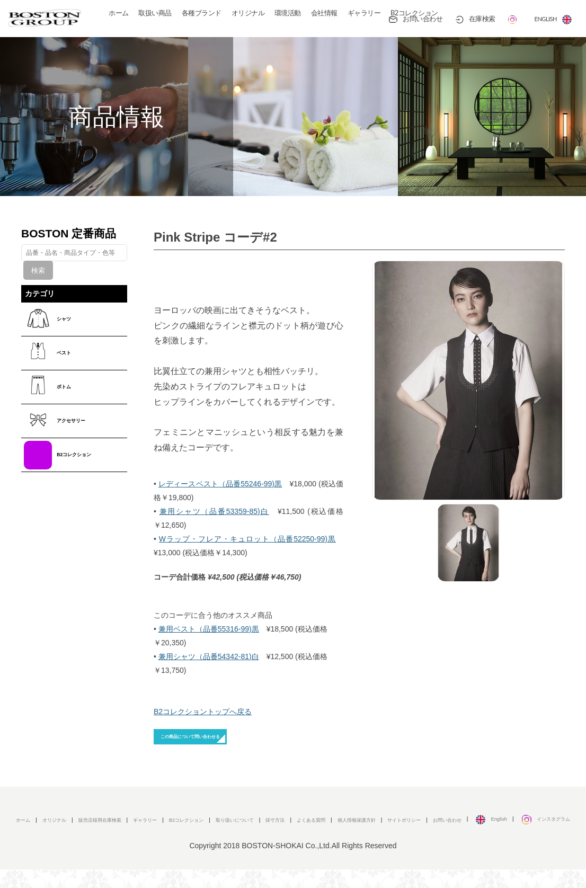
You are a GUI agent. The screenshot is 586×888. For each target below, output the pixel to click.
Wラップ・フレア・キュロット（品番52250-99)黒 (247, 539)
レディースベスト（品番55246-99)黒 (220, 483)
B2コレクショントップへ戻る (203, 711)
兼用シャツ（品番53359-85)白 (214, 511)
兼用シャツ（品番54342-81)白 (208, 656)
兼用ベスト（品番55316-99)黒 (208, 629)
